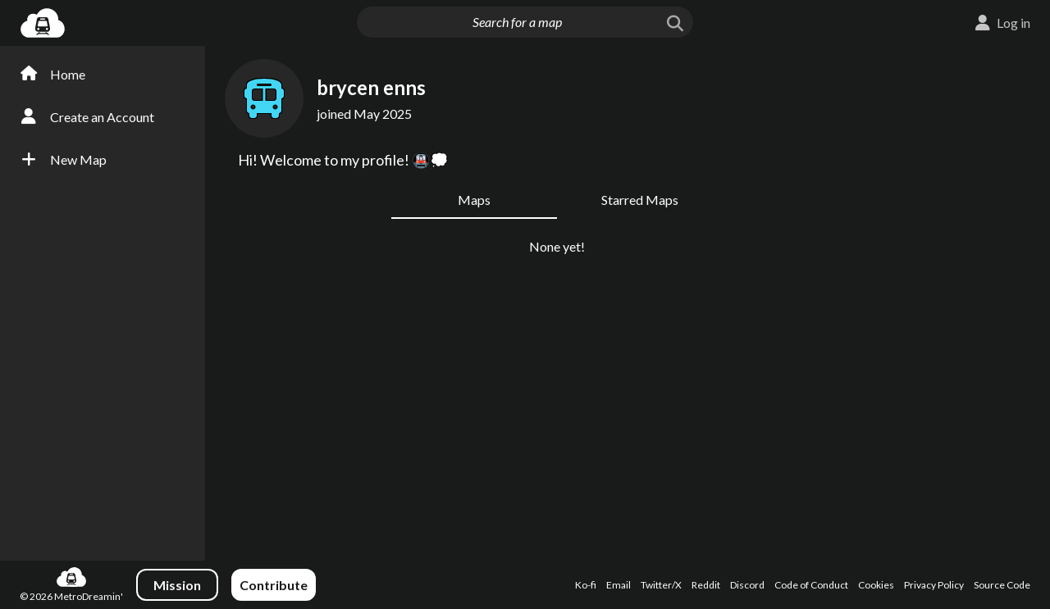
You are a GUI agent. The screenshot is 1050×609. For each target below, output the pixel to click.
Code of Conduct (811, 585)
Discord (747, 585)
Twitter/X (661, 585)
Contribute (274, 585)
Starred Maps (639, 199)
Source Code (1002, 585)
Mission (177, 585)
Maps (474, 199)
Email (618, 585)
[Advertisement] (973, 310)
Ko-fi (585, 585)
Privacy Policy (934, 585)
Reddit (706, 585)
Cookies (876, 585)
